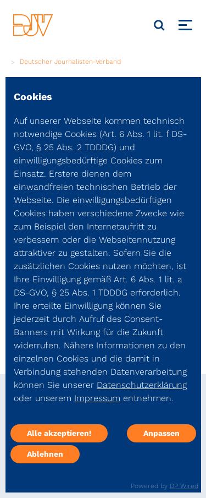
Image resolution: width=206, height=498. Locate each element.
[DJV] (33, 25)
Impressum (97, 398)
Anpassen (161, 433)
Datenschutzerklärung (142, 385)
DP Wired (184, 486)
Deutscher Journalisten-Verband (70, 61)
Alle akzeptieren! (59, 433)
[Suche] (159, 25)
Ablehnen (45, 454)
